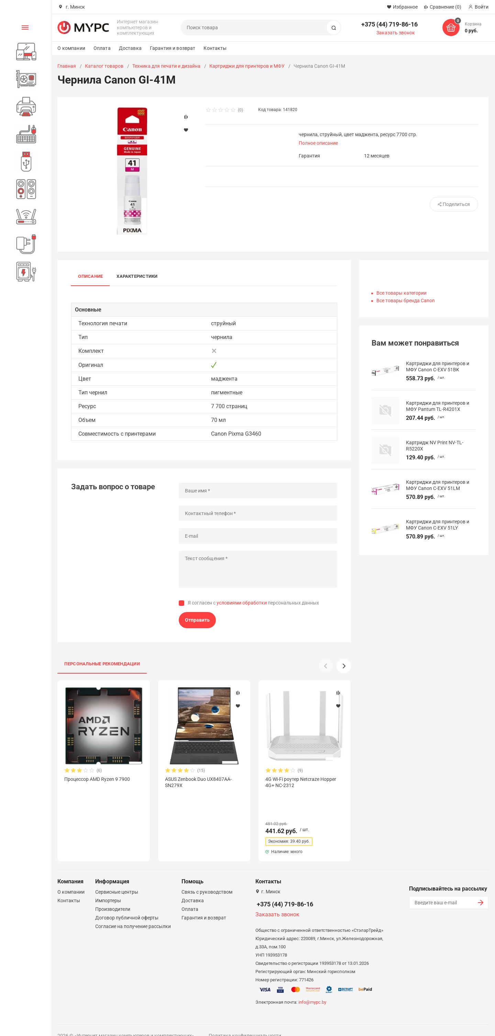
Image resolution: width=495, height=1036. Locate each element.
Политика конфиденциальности (245, 1023)
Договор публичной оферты (126, 905)
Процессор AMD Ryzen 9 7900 (97, 779)
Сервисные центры (116, 879)
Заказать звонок (395, 32)
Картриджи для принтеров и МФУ (247, 66)
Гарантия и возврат (173, 48)
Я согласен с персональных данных (253, 603)
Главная (66, 66)
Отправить (197, 620)
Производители (112, 896)
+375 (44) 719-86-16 (389, 24)
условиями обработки (242, 603)
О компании (71, 48)
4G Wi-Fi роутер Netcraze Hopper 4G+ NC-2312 (300, 782)
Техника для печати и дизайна (166, 66)
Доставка (130, 48)
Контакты (215, 48)
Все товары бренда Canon (405, 300)
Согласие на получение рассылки (133, 914)
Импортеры (108, 888)
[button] (344, 666)
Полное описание (318, 143)
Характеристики (137, 276)
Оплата (102, 48)
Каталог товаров (104, 66)
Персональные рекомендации (102, 663)
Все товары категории (401, 293)
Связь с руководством (207, 879)
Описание (90, 276)
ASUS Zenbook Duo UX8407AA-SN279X (198, 782)
